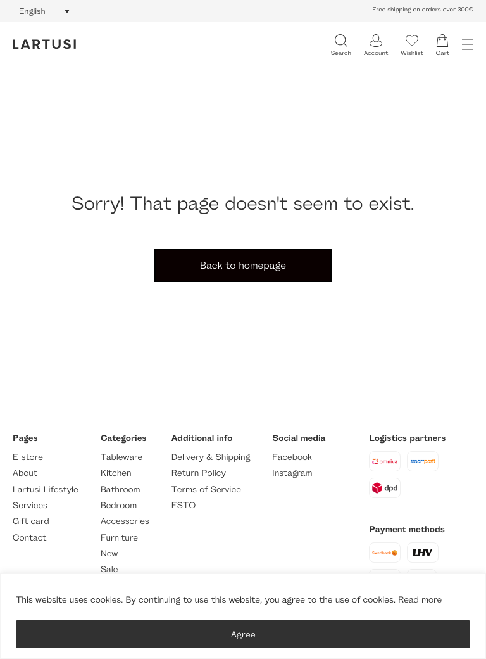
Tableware (121, 457)
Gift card (31, 521)
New (109, 553)
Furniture (119, 537)
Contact (29, 537)
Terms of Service (206, 489)
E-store (28, 457)
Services (30, 505)
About (25, 473)
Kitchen (116, 473)
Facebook (292, 457)
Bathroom (120, 489)
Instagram (292, 473)
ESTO (183, 505)
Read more (420, 599)
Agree (243, 634)
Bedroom (119, 505)
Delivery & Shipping (210, 457)
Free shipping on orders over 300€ (422, 9)
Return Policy (198, 473)
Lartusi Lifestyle (45, 489)
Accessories (125, 521)
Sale (109, 569)
